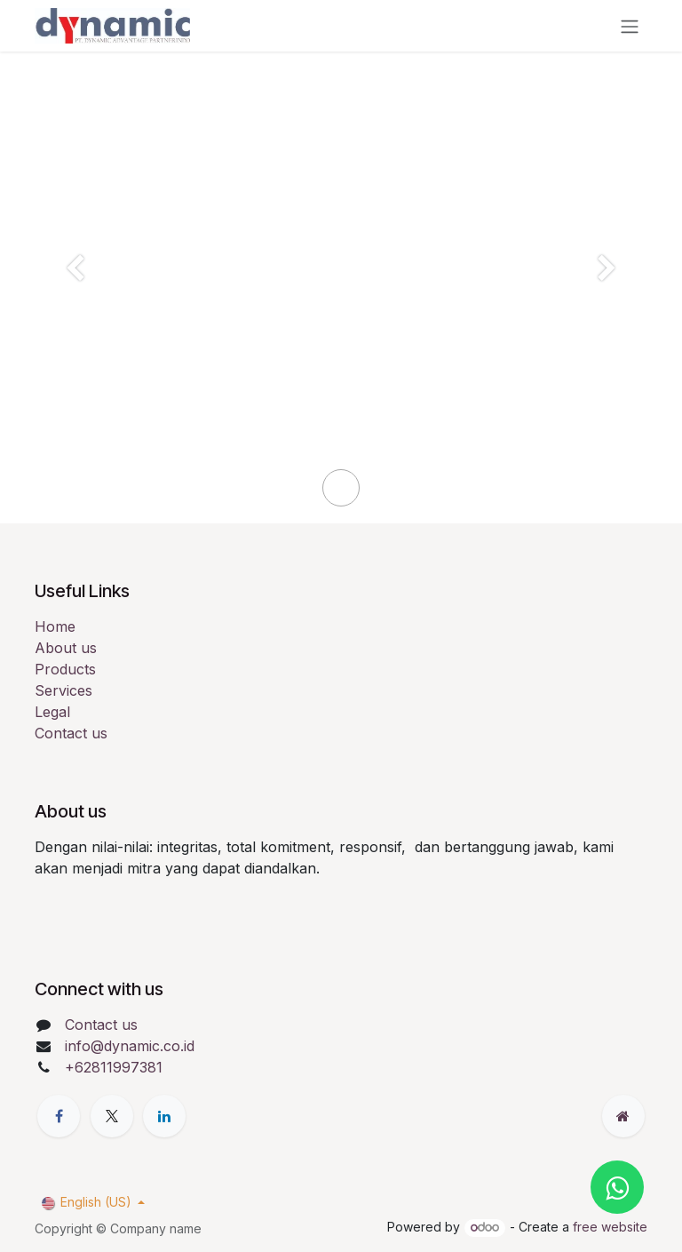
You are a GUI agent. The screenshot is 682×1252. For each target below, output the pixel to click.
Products (65, 669)
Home (55, 626)
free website (610, 1226)
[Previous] (75, 298)
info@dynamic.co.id (129, 1046)
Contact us (71, 733)
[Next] (607, 298)
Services (63, 690)
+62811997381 (114, 1067)
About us (66, 648)
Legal (52, 712)
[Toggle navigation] (629, 25)
